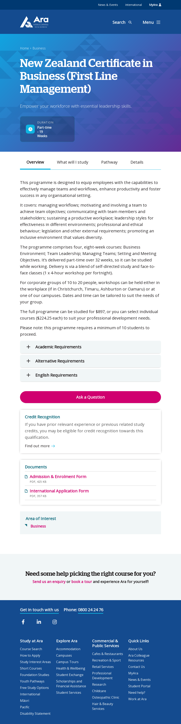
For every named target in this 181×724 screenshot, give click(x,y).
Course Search (31, 649)
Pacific (24, 707)
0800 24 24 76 (90, 609)
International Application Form (59, 491)
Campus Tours (67, 662)
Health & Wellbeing (70, 668)
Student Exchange (69, 675)
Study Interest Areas (35, 662)
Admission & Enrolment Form (58, 476)
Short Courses (31, 668)
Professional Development (102, 675)
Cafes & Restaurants (107, 654)
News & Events (108, 5)
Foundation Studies (34, 675)
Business (39, 48)
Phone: (70, 609)
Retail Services (103, 666)
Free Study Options (34, 687)
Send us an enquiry (49, 581)
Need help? (136, 692)
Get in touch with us (39, 609)
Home (24, 48)
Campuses (64, 655)
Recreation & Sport (106, 660)
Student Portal (139, 686)
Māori (24, 700)
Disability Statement (35, 713)
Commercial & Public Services (105, 643)
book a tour (81, 581)
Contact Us (136, 666)
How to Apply (30, 655)
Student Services (68, 692)
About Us (135, 649)
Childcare (99, 691)
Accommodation (68, 649)
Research (99, 684)
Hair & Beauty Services (102, 706)
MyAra (155, 5)
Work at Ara (137, 699)
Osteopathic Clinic (105, 697)
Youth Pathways (32, 681)
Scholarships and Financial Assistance (71, 683)
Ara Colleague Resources (138, 657)
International (133, 5)
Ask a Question (90, 397)
